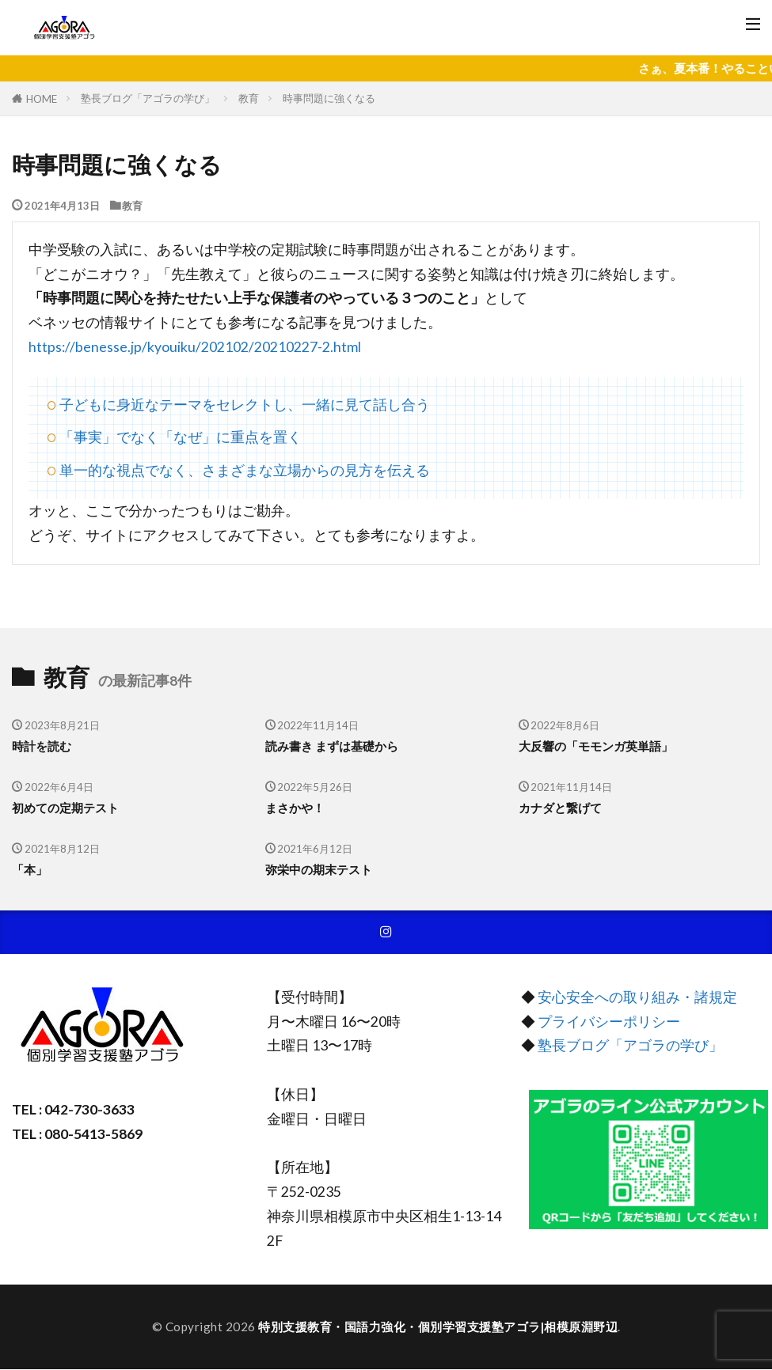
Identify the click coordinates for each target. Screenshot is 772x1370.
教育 (248, 98)
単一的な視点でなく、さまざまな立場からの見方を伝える (244, 470)
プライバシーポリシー (609, 1021)
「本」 (30, 869)
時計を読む (41, 746)
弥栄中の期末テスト (318, 869)
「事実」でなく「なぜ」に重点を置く (180, 437)
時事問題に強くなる (329, 98)
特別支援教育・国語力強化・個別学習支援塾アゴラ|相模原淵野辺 (437, 1327)
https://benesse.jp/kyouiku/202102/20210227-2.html (195, 347)
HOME (41, 98)
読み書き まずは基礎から (331, 746)
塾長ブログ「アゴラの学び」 (148, 98)
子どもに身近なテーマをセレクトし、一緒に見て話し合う (244, 404)
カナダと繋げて (560, 807)
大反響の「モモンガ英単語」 (596, 746)
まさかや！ (295, 807)
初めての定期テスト (65, 807)
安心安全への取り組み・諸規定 (637, 998)
